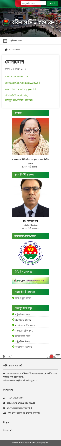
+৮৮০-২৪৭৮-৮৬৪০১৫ (16, 76)
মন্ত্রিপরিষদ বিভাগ (22, 342)
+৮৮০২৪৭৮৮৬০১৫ (13, 398)
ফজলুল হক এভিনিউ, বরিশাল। (19, 100)
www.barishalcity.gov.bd (20, 89)
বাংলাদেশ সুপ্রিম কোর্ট (24, 331)
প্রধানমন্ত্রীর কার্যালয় (23, 320)
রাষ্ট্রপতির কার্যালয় (22, 314)
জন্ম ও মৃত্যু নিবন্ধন (23, 298)
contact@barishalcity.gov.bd (22, 83)
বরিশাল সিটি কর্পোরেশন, (16, 95)
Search (52, 3)
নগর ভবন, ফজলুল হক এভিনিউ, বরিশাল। (21, 413)
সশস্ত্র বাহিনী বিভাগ (23, 336)
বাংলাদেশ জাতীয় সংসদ (25, 325)
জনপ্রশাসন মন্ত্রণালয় (23, 347)
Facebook (8, 430)
